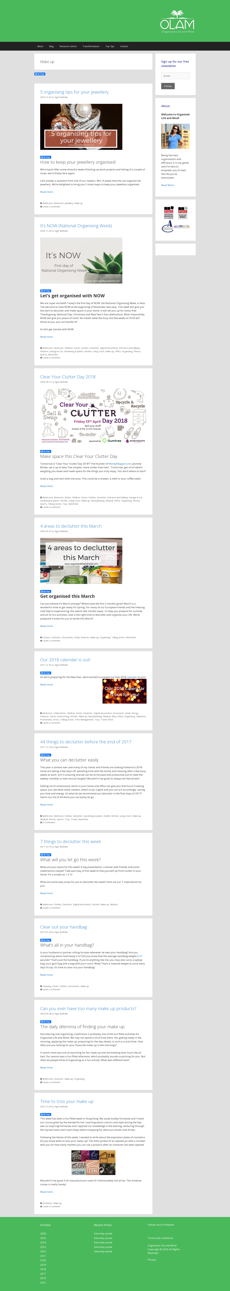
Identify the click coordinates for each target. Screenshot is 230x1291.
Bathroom (48, 203)
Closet (77, 348)
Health (107, 816)
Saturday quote (103, 1233)
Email (77, 637)
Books (68, 497)
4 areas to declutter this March (71, 526)
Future (53, 716)
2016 (43, 1278)
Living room (98, 351)
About (40, 46)
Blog (51, 46)
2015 (43, 1282)
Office (118, 351)
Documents (67, 637)
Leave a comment (51, 206)
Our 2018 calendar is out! (65, 660)
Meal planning (97, 500)
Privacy (152, 1259)
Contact (124, 46)
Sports (43, 354)
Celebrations (59, 713)
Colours (46, 637)
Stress (56, 719)
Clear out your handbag (63, 927)
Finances (44, 351)
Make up (78, 203)
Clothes (84, 348)
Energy (135, 713)
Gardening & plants (73, 351)
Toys (64, 503)
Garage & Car (56, 351)
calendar (132, 677)
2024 (43, 1242)
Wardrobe (53, 354)
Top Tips (109, 46)
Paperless (141, 716)
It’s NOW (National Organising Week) (76, 226)
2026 (43, 1233)
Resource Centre (68, 46)
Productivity (46, 719)
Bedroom (59, 203)
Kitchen (88, 351)
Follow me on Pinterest (161, 1224)
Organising (127, 351)
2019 (43, 1264)
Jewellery (69, 203)
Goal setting (63, 716)
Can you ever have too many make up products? (88, 1008)
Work (110, 719)
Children (69, 348)
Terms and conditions (160, 1238)
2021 (43, 1256)
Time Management (84, 719)
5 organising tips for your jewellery (74, 92)
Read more (46, 191)
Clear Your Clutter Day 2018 (67, 377)
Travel (104, 719)
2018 (43, 1269)
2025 (43, 1238)
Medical (109, 500)
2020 (43, 1260)
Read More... (168, 185)
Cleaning (47, 986)
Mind (114, 716)
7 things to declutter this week (70, 841)
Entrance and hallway (129, 348)
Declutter (94, 348)
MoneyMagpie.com (120, 463)
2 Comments (49, 822)
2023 (43, 1247)
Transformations (91, 46)
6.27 (139, 956)
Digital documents (109, 348)
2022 (43, 1251)
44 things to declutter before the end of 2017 (85, 742)
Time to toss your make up (66, 1101)
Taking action (54, 503)
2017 (43, 1273)
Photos (137, 351)
